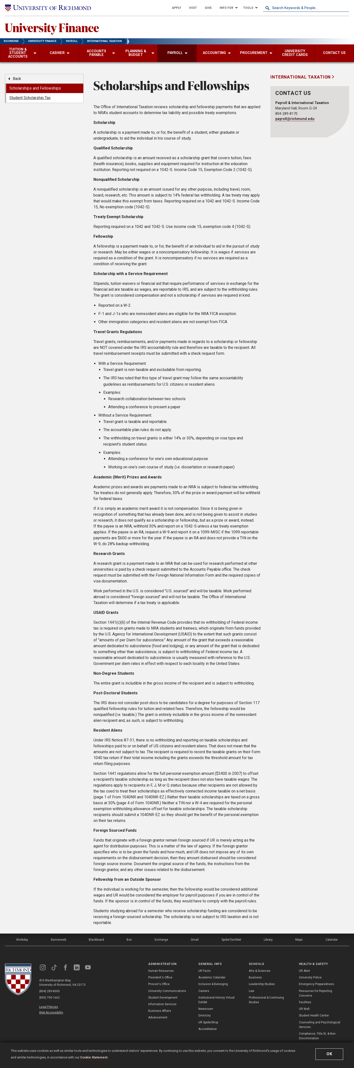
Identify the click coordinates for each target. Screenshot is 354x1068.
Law (251, 991)
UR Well (304, 1009)
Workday (22, 939)
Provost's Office (159, 984)
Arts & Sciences (259, 971)
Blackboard (96, 939)
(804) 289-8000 (49, 991)
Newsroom (205, 1009)
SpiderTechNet (231, 939)
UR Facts (204, 971)
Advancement (157, 1017)
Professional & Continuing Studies (266, 1000)
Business (255, 977)
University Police (310, 977)
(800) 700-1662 (49, 997)
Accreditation (207, 1029)
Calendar (331, 939)
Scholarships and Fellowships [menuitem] (35, 88)
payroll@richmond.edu (294, 119)
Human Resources (161, 971)
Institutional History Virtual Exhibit (216, 1000)
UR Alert (304, 971)
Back (17, 78)
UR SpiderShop (208, 1022)
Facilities (305, 1002)
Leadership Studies (262, 984)
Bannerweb (58, 939)
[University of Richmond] (48, 8)
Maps (299, 939)
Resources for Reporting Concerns (315, 993)
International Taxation (301, 77)
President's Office (160, 977)
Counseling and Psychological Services (319, 1025)
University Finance (52, 27)
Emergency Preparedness (316, 984)
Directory (204, 1015)
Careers (203, 991)
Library (268, 939)
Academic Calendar (211, 977)
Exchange (161, 939)
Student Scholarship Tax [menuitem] (30, 97)
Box (129, 939)
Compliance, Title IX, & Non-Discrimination (317, 1036)
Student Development (162, 997)
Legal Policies (48, 1007)
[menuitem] (176, 7)
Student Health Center (314, 1015)
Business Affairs (159, 1011)
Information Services (162, 1004)
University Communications (167, 991)
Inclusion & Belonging (213, 984)
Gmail (195, 939)
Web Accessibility (51, 1012)
